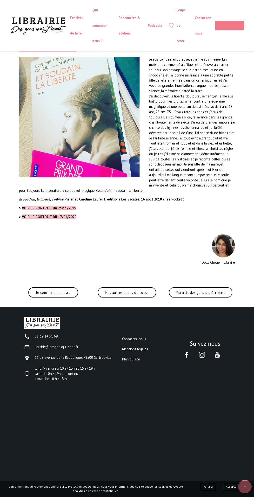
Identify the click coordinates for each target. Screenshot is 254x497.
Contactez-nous (134, 339)
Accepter (231, 486)
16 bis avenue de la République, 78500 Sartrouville (68, 357)
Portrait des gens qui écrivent (200, 292)
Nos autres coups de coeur (127, 292)
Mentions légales (135, 349)
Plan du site (131, 359)
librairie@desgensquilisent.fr (51, 347)
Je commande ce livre (53, 292)
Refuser (208, 486)
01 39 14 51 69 (41, 336)
